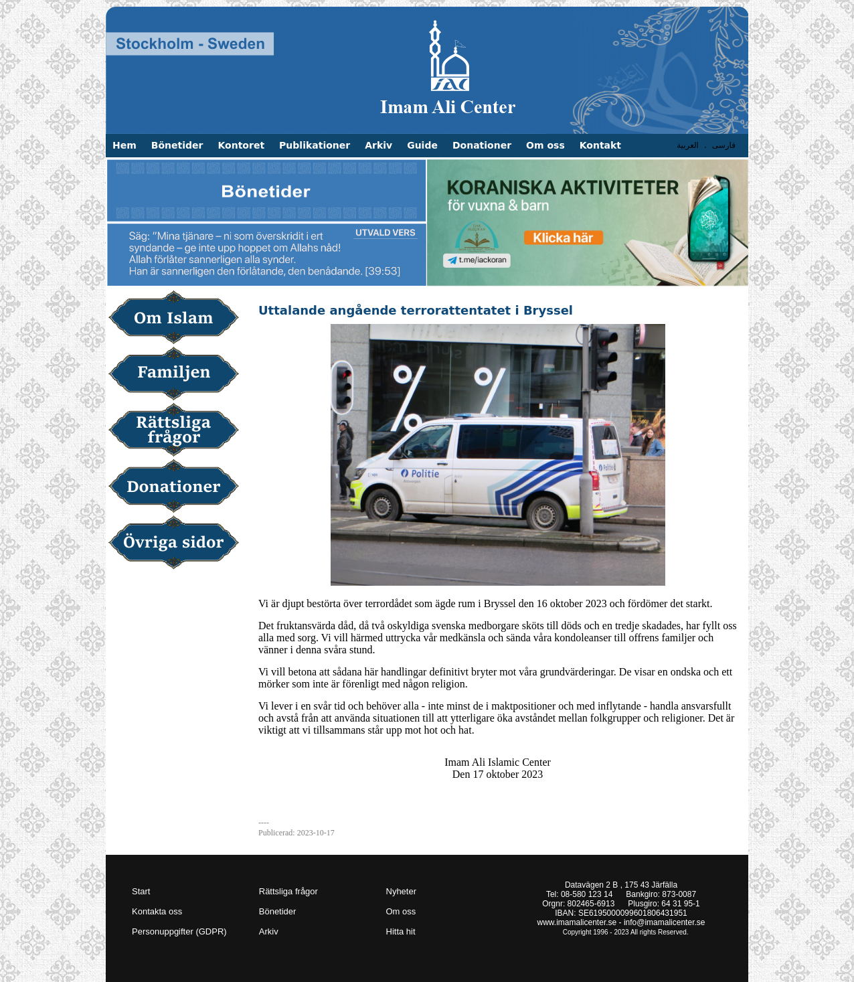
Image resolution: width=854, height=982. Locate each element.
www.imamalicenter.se (577, 922)
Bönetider (177, 145)
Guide (422, 145)
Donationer (481, 145)
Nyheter (401, 891)
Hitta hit (401, 931)
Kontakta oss (157, 911)
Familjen (178, 375)
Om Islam (178, 319)
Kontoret (241, 145)
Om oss (545, 145)
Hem (124, 145)
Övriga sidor (178, 543)
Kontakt (600, 145)
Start (141, 891)
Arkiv (378, 145)
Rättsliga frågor (178, 431)
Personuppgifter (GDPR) (179, 931)
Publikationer (314, 145)
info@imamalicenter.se (664, 922)
